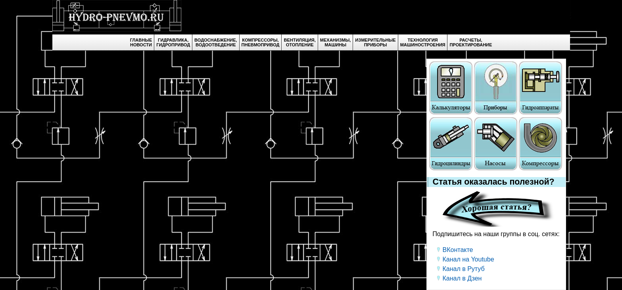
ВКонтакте (458, 249)
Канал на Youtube (468, 259)
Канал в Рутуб (464, 268)
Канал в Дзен (462, 278)
